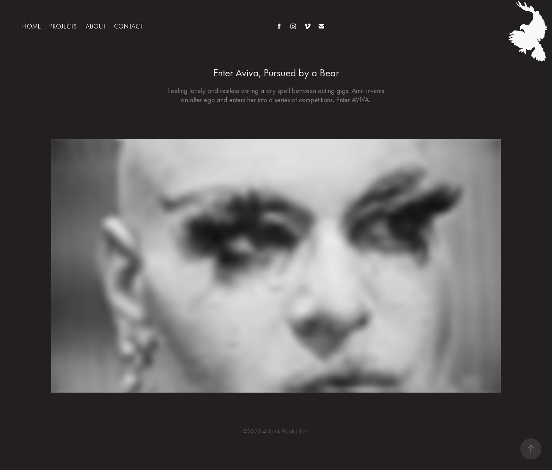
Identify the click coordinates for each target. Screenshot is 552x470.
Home (31, 26)
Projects (63, 26)
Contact (128, 26)
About (96, 26)
